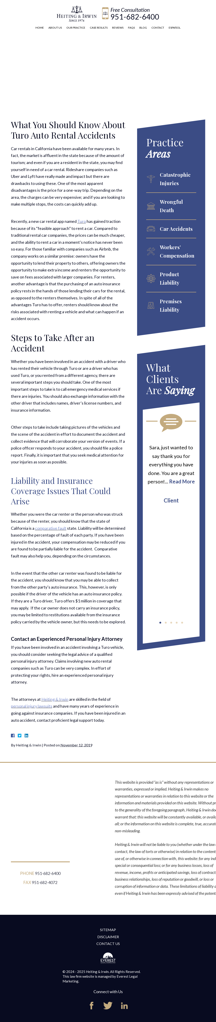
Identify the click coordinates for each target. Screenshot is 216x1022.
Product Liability (169, 278)
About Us (55, 27)
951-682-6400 (135, 17)
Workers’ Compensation (177, 251)
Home (39, 27)
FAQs (131, 27)
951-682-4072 (44, 885)
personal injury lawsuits (31, 706)
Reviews (117, 27)
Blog (143, 27)
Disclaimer (108, 937)
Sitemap (108, 930)
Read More (182, 481)
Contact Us (108, 943)
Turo (81, 221)
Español (175, 27)
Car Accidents (176, 228)
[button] (160, 623)
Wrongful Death (171, 206)
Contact (157, 27)
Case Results (99, 27)
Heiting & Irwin (54, 699)
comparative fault (50, 528)
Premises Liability (171, 305)
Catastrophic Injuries (175, 178)
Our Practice (75, 27)
